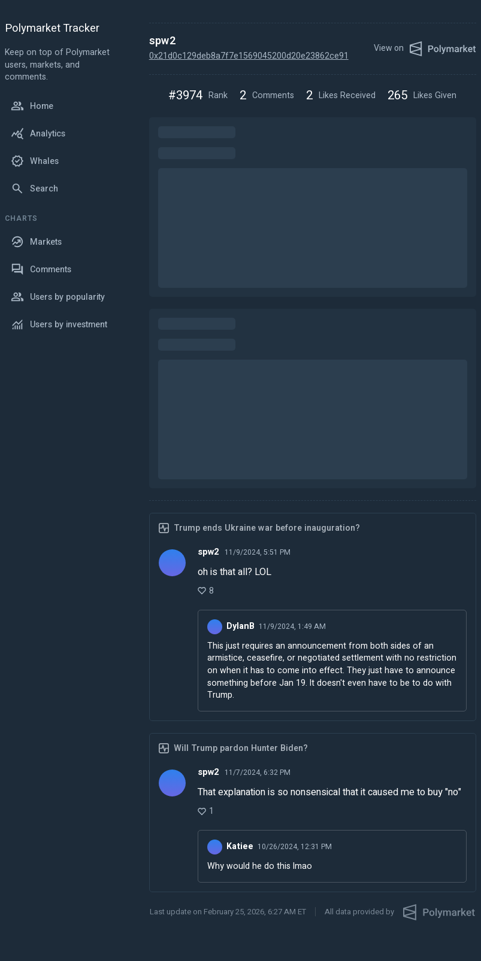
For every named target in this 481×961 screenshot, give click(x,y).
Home (32, 105)
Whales (35, 161)
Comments (41, 269)
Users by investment (59, 324)
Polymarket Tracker (52, 29)
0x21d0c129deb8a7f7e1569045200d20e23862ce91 (249, 56)
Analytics (38, 133)
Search (34, 188)
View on (425, 48)
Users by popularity (58, 296)
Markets (36, 241)
